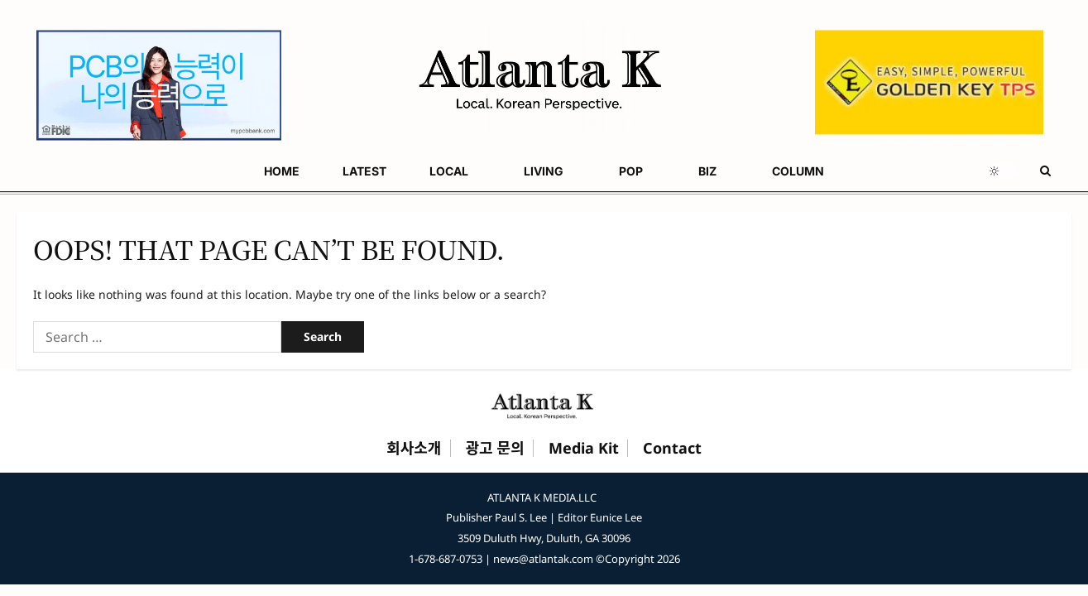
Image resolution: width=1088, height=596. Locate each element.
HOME (34, 171)
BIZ (369, 171)
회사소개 (413, 449)
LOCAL (165, 171)
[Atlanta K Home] (544, 405)
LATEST (99, 171)
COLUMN (441, 171)
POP (311, 171)
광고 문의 (495, 449)
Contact (672, 449)
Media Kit (584, 449)
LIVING (241, 171)
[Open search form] (1045, 171)
